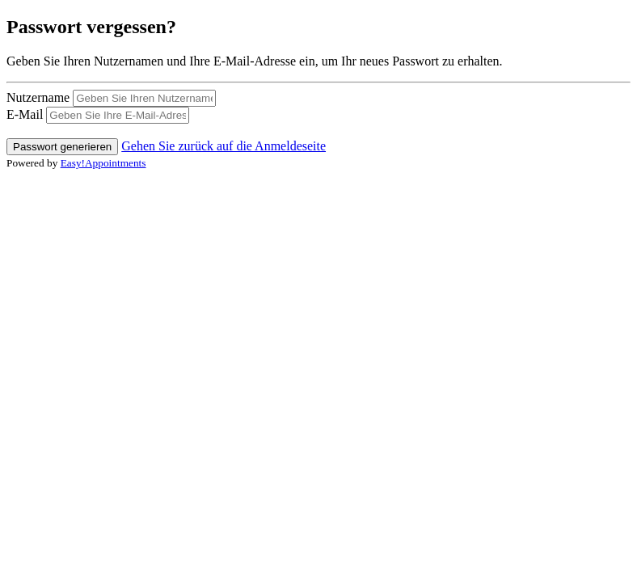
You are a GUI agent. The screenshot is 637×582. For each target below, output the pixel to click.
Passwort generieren (62, 147)
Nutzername (38, 97)
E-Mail (24, 114)
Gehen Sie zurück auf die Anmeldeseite (223, 146)
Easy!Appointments (103, 163)
